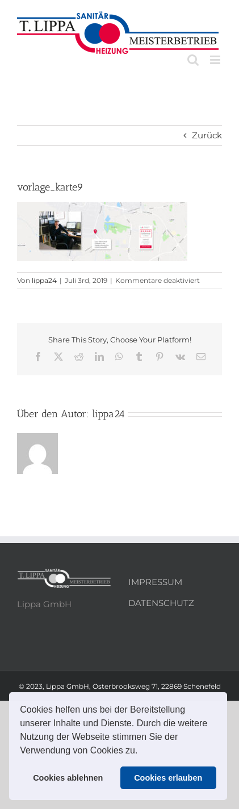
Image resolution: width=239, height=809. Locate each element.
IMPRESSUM (155, 582)
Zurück (207, 135)
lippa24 (44, 280)
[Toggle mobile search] (193, 60)
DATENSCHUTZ (161, 603)
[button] (142, 751)
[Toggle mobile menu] (216, 60)
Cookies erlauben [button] (168, 777)
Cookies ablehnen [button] (68, 777)
